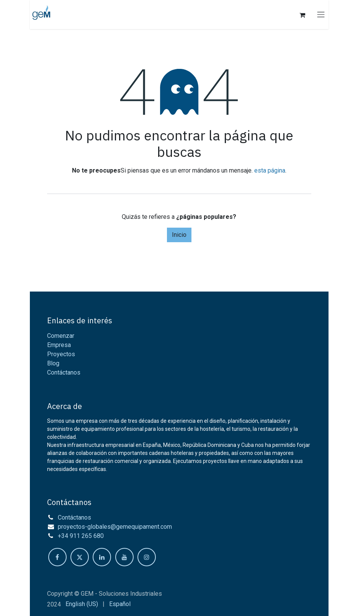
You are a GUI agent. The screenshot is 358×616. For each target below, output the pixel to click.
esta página (269, 170)
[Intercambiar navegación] (321, 15)
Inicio (179, 234)
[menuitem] (81, 604)
